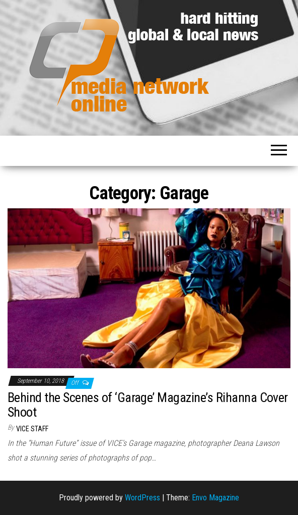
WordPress (142, 497)
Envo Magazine (215, 497)
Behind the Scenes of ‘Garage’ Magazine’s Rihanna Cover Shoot (148, 405)
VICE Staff (32, 429)
